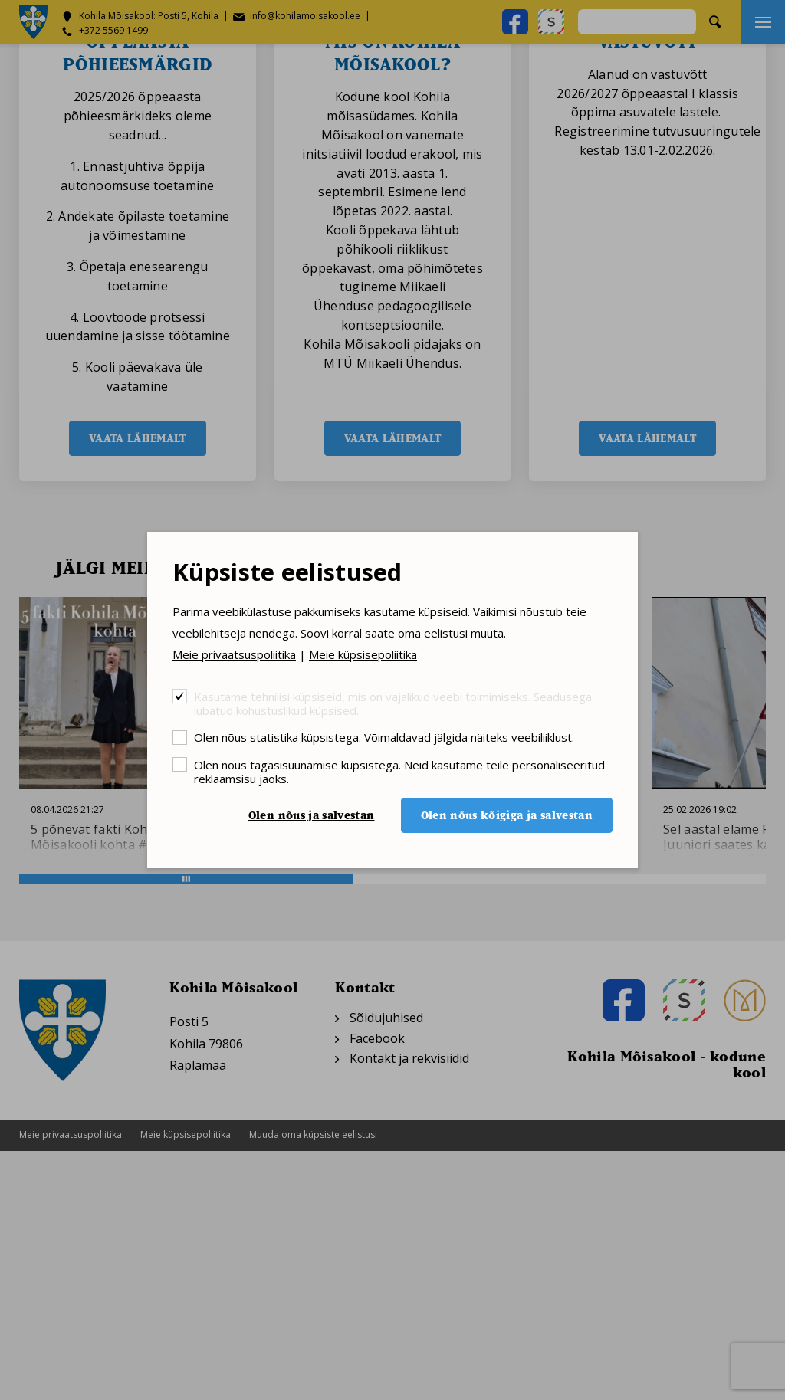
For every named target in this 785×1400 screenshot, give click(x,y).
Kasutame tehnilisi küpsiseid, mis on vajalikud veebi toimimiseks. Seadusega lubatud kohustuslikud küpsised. (393, 703)
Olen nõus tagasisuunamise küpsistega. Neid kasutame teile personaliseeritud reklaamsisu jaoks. (399, 771)
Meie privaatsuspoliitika (234, 654)
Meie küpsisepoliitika (363, 654)
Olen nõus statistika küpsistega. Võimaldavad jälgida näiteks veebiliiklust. (384, 737)
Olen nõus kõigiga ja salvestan (507, 814)
